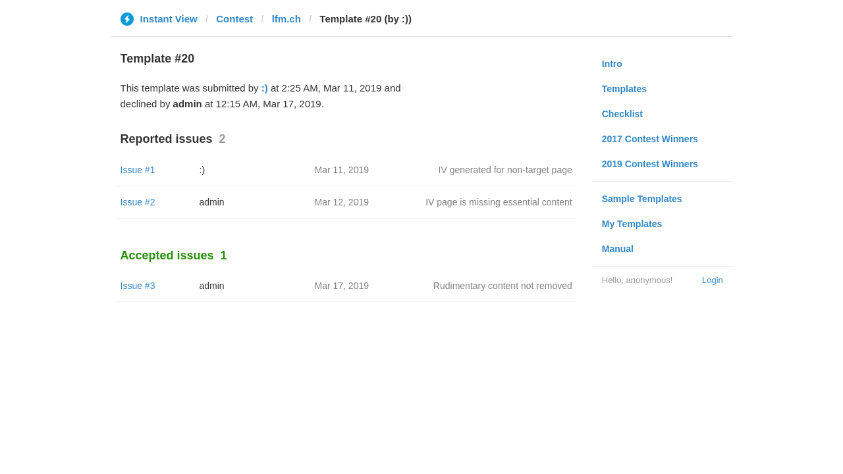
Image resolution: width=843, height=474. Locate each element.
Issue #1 (138, 170)
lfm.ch (286, 18)
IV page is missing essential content (498, 202)
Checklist (622, 114)
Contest (234, 18)
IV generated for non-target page (505, 170)
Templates (624, 89)
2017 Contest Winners (650, 139)
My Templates (632, 224)
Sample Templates (642, 199)
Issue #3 (138, 285)
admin (212, 202)
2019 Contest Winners (650, 164)
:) (264, 87)
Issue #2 (138, 202)
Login (712, 280)
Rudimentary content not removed (502, 285)
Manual (618, 249)
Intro (612, 64)
